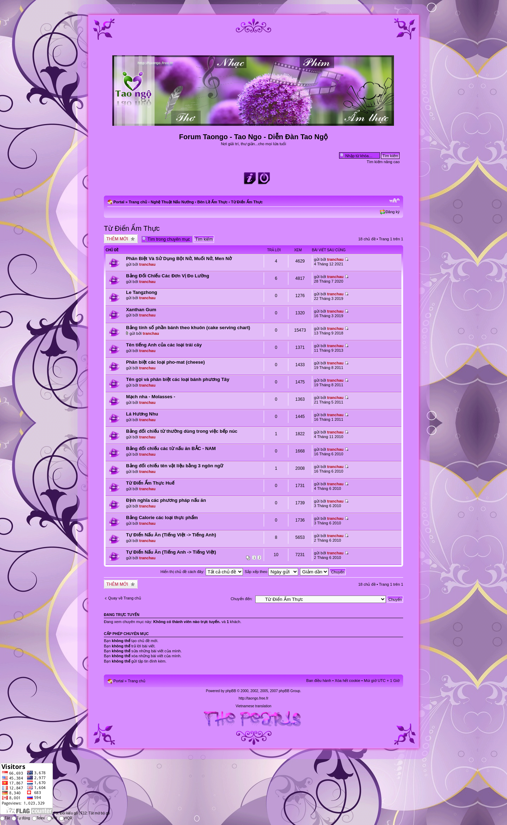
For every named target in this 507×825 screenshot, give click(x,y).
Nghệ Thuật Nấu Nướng (172, 202)
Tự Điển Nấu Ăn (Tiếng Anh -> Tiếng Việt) (171, 552)
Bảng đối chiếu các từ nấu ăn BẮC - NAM (171, 448)
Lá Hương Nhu (142, 414)
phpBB (230, 691)
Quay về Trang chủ (124, 598)
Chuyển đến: (241, 599)
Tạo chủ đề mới (121, 238)
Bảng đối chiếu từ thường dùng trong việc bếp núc (181, 431)
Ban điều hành (318, 680)
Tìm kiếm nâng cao (383, 162)
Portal (118, 202)
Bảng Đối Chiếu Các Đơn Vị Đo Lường (167, 275)
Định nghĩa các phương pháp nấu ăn (166, 500)
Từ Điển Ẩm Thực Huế (150, 483)
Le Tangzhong (141, 292)
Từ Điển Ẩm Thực (247, 202)
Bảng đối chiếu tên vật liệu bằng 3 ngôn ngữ (174, 465)
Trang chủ (138, 202)
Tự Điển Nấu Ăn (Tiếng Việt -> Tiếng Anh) (171, 534)
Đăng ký (393, 212)
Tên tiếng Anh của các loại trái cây (164, 344)
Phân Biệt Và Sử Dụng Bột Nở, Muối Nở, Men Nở (179, 258)
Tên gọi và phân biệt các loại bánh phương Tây (177, 379)
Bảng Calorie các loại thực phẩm (162, 517)
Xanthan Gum (141, 309)
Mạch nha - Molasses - (150, 396)
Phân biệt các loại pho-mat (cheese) (165, 362)
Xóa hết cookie (348, 680)
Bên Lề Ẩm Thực (212, 202)
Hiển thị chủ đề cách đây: (202, 572)
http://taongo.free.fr (254, 698)
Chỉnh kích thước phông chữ (394, 200)
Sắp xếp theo (272, 572)
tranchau (147, 264)
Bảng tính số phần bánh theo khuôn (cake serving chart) (188, 327)
